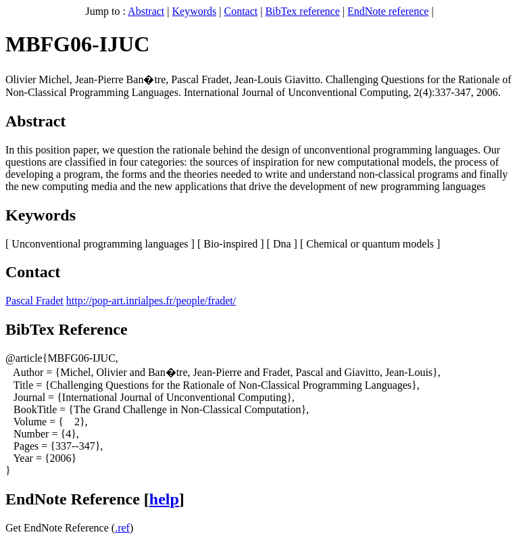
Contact (240, 11)
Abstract (146, 11)
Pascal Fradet (34, 300)
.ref (122, 528)
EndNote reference (387, 11)
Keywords (194, 11)
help (164, 499)
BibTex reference (302, 11)
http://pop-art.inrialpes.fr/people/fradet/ (151, 300)
